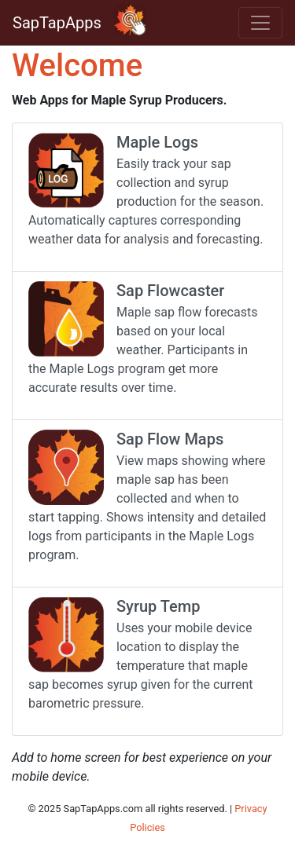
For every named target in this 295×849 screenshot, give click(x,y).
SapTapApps (57, 22)
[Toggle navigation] (260, 22)
